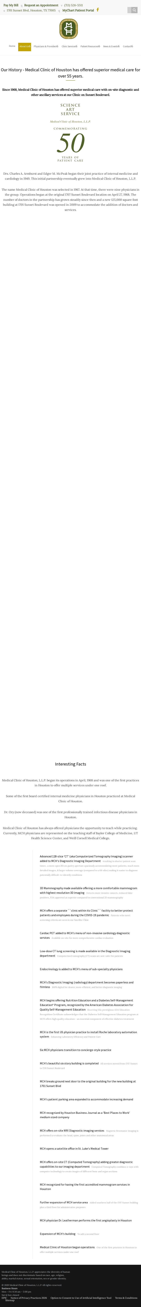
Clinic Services (68, 46)
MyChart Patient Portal (78, 10)
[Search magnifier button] (134, 10)
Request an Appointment (41, 5)
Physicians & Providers (45, 46)
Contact (127, 46)
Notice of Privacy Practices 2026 (29, 1297)
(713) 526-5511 (73, 5)
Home (12, 46)
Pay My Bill (10, 5)
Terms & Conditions (126, 1297)
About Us (24, 46)
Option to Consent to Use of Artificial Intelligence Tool (81, 1297)
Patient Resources (89, 46)
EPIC (4, 1297)
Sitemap (10, 1300)
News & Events (110, 46)
